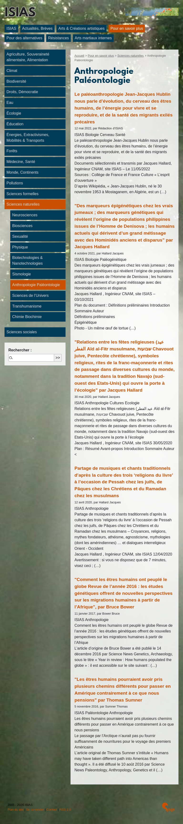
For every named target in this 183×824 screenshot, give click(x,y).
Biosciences (22, 226)
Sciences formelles (22, 194)
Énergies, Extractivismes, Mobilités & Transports (27, 137)
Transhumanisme (26, 306)
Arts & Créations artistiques (81, 28)
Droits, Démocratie (22, 92)
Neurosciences (24, 215)
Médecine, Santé (20, 162)
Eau (9, 103)
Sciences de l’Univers (30, 295)
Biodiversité (16, 81)
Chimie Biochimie (27, 317)
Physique (20, 247)
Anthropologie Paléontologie (36, 285)
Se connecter (35, 809)
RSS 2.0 (65, 809)
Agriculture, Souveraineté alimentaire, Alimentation (27, 57)
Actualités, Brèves (37, 28)
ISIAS (20, 13)
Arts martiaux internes (93, 38)
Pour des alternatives (24, 38)
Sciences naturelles (130, 55)
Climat (11, 71)
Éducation (14, 124)
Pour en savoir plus (126, 28)
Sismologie (21, 274)
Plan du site (16, 809)
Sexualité (20, 236)
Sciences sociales (21, 332)
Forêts (11, 151)
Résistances (58, 38)
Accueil (79, 55)
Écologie (13, 113)
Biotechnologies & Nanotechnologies (27, 260)
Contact (51, 809)
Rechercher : (20, 350)
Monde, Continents (22, 172)
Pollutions (14, 183)
